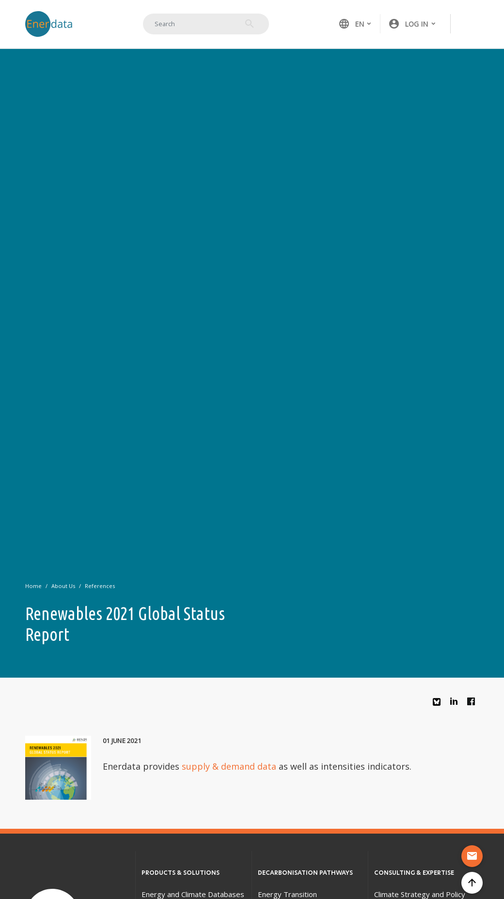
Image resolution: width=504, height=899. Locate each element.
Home (33, 585)
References (100, 585)
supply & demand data (229, 766)
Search (249, 24)
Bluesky (439, 705)
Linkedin (456, 704)
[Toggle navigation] (469, 23)
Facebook (473, 704)
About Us (63, 585)
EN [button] (351, 24)
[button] (412, 24)
